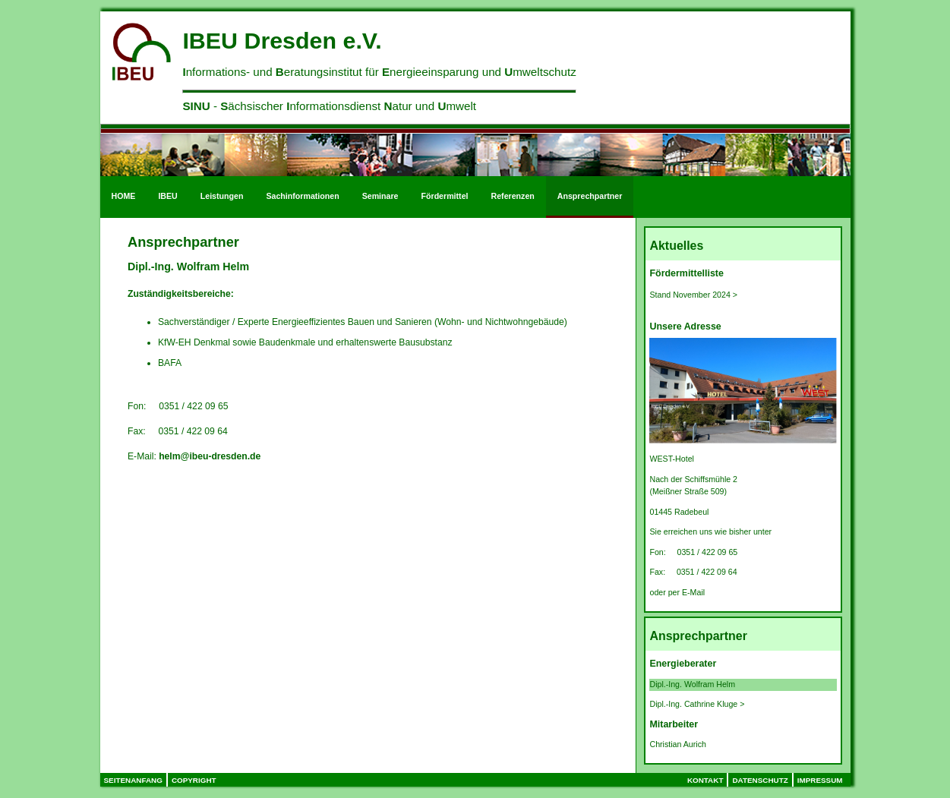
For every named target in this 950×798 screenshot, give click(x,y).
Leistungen (222, 195)
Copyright (194, 780)
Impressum (820, 780)
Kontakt (705, 780)
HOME (124, 195)
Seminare (380, 195)
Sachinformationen (302, 195)
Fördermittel (445, 195)
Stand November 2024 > (693, 294)
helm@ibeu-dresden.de (209, 456)
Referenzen (513, 195)
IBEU (167, 195)
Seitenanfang (133, 780)
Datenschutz (759, 780)
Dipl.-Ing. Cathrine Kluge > (696, 703)
